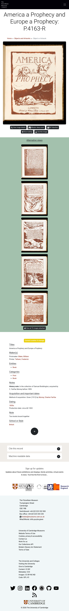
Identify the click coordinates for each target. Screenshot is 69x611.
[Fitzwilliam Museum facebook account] (27, 588)
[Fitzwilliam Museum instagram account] (20, 588)
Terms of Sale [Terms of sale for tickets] (24, 550)
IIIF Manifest (52, 128)
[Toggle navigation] (65, 4)
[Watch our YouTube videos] (56, 588)
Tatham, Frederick (22, 359)
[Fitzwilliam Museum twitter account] (13, 588)
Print (14, 376)
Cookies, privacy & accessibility (30, 536)
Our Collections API (26, 544)
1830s (11, 405)
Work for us (23, 542)
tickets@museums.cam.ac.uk (33, 517)
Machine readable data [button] (19, 456)
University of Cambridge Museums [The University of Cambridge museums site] (32, 531)
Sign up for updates (34, 468)
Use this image (41, 132)
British (11, 425)
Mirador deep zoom (36, 127)
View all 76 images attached (34, 328)
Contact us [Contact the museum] (23, 539)
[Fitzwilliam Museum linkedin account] (34, 588)
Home (9, 38)
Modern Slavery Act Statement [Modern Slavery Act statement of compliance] (30, 547)
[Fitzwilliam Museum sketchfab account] (42, 588)
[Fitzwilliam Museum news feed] (34, 595)
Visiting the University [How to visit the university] (27, 564)
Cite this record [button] (16, 448)
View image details (18, 127)
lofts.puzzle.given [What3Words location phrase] (36, 519)
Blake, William (23, 356)
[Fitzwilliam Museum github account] (49, 588)
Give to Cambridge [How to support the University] (26, 566)
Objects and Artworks (22, 38)
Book (14, 367)
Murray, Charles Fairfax (47, 397)
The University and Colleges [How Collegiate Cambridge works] (29, 561)
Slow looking (27, 132)
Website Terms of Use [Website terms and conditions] (27, 533)
